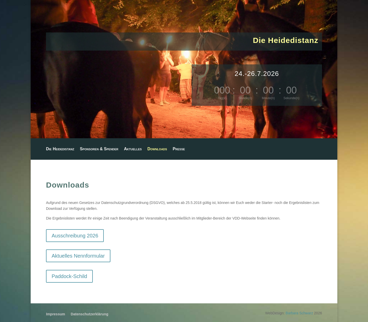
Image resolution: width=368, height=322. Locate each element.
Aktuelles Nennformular (78, 256)
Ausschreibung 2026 (75, 235)
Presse (179, 149)
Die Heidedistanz (60, 149)
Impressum (55, 314)
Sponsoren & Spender (99, 149)
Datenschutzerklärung (89, 314)
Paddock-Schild (69, 276)
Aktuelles (133, 149)
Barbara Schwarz (299, 313)
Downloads (157, 149)
